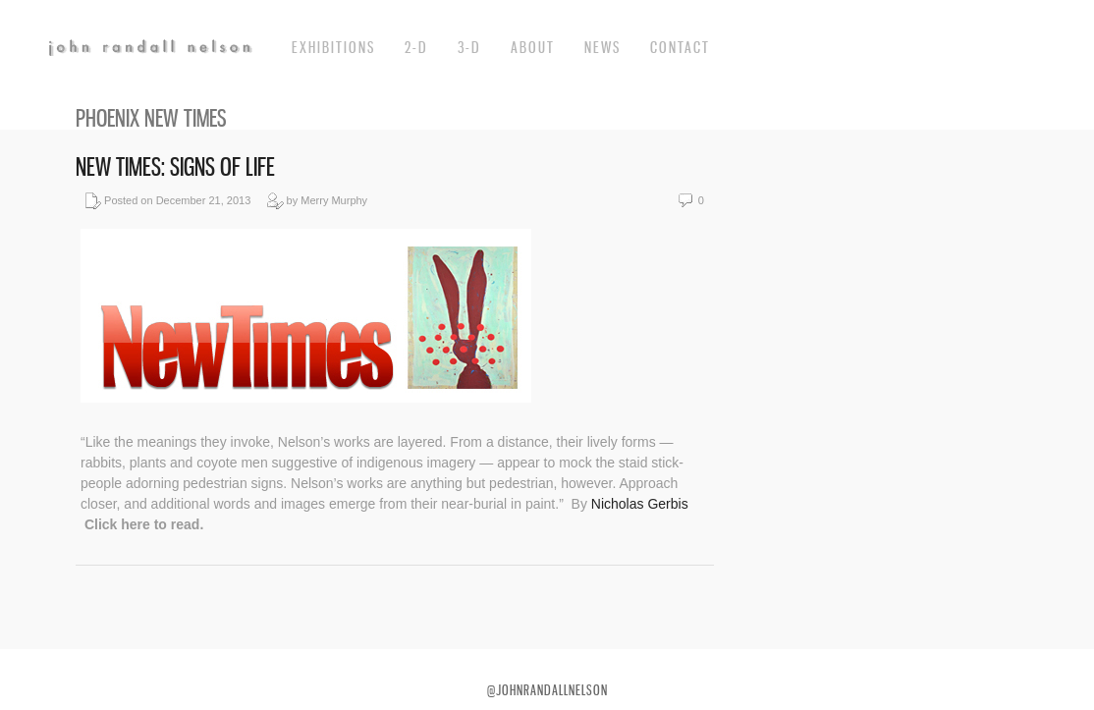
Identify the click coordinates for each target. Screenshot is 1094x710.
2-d (416, 47)
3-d (469, 47)
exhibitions (333, 47)
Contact (680, 47)
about (533, 47)
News (602, 47)
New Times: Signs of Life (175, 167)
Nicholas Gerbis (639, 504)
